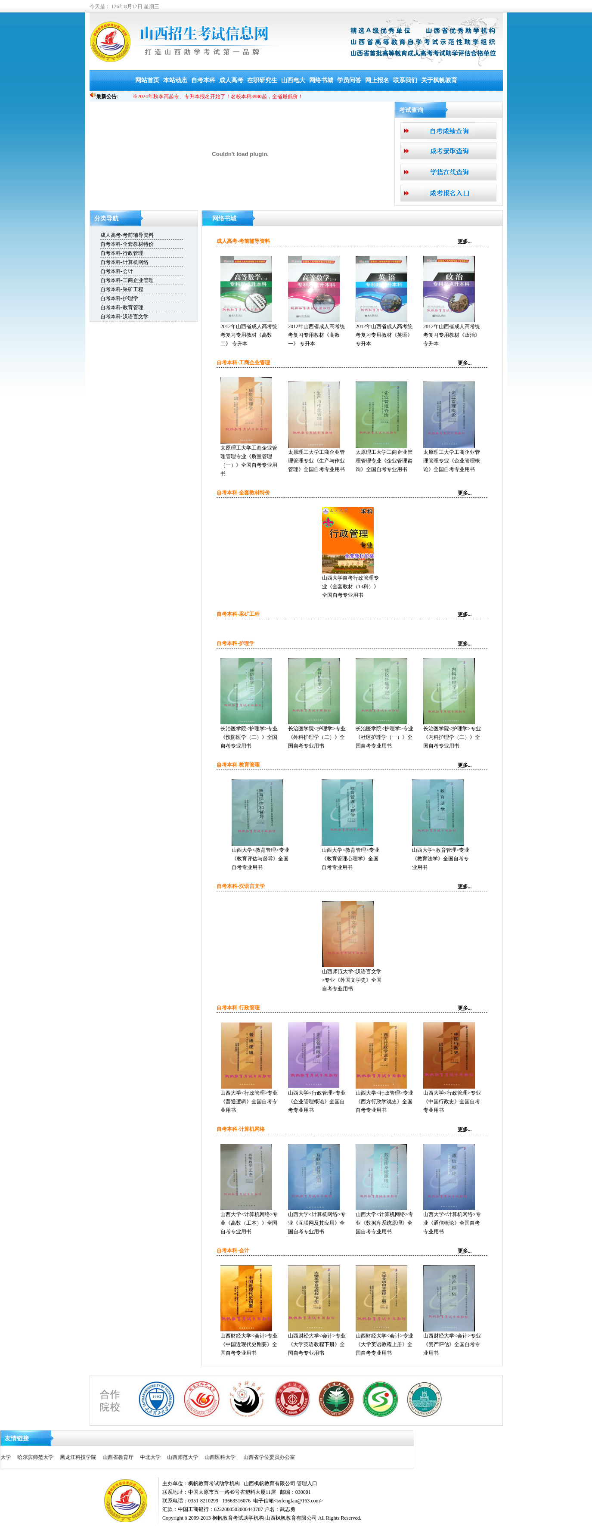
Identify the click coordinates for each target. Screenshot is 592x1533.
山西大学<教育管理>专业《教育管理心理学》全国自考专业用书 (350, 858)
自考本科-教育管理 (121, 307)
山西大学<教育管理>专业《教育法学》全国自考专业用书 (441, 858)
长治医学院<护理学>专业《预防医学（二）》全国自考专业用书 (249, 737)
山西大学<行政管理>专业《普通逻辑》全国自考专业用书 (249, 1101)
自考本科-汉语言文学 (124, 316)
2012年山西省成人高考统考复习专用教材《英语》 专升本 (384, 335)
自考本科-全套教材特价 (127, 244)
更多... (465, 242)
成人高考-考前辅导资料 (127, 235)
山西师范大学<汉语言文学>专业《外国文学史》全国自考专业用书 (352, 980)
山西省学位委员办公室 (225, 1457)
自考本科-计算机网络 (124, 262)
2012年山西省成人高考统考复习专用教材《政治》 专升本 (451, 335)
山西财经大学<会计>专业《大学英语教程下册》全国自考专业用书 (317, 1344)
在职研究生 (262, 80)
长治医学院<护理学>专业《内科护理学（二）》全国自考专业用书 (452, 737)
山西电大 (293, 80)
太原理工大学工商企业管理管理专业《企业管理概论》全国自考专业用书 (451, 460)
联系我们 (405, 80)
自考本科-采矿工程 (121, 289)
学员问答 (349, 80)
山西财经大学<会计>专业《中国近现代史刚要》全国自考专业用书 (249, 1344)
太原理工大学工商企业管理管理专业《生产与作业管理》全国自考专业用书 (316, 460)
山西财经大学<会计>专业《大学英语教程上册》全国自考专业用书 (384, 1344)
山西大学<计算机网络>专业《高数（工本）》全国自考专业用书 (249, 1223)
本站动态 (175, 80)
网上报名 (377, 80)
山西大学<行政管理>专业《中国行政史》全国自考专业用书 (452, 1101)
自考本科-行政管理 (121, 253)
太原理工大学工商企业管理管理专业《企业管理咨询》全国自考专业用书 (384, 460)
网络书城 (321, 80)
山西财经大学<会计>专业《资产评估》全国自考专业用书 (452, 1344)
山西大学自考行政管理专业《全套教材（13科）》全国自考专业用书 (350, 586)
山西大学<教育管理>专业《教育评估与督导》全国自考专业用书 (260, 858)
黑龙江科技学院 (33, 1457)
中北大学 (106, 1457)
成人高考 (231, 80)
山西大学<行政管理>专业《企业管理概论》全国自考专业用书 (317, 1101)
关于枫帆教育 (439, 80)
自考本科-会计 (116, 271)
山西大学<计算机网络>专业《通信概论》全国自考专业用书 (452, 1223)
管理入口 (307, 1483)
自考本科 (203, 80)
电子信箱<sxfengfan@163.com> (288, 1501)
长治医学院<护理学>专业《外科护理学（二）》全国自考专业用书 (317, 737)
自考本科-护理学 (119, 298)
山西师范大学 (138, 1457)
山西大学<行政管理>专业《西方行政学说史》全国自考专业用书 (384, 1101)
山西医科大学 (177, 1457)
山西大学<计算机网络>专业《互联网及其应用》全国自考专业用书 (317, 1223)
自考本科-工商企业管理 (127, 280)
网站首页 (147, 80)
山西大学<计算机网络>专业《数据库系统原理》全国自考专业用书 (384, 1223)
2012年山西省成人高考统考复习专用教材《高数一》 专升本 (316, 335)
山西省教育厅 (73, 1457)
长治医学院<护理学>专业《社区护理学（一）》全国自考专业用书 (384, 737)
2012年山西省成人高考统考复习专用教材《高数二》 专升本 (248, 335)
